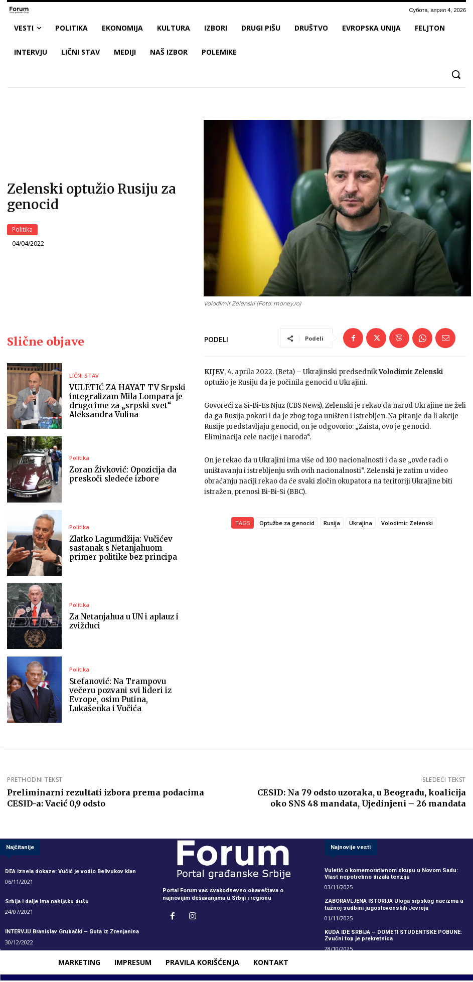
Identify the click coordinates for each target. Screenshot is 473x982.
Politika (22, 230)
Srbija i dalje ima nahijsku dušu (47, 903)
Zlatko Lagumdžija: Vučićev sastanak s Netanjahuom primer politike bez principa (123, 549)
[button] (456, 74)
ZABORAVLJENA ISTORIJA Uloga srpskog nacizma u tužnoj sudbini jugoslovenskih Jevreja (394, 905)
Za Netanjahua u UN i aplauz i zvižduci (124, 622)
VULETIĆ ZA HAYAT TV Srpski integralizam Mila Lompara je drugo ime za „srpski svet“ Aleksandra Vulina (127, 402)
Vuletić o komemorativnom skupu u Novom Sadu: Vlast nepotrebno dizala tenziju (391, 875)
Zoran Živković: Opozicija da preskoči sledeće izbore (123, 475)
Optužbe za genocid (286, 524)
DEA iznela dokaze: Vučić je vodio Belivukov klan (70, 873)
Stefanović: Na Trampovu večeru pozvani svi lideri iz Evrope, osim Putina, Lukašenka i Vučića (120, 696)
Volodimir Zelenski (407, 524)
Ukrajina (360, 524)
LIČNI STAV (84, 377)
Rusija (332, 524)
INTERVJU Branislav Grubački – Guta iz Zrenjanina (72, 933)
